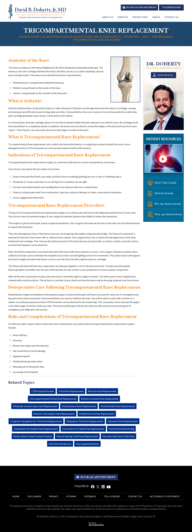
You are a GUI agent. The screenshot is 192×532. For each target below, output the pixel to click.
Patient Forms (163, 193)
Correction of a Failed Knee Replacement (83, 428)
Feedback (90, 496)
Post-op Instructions (168, 214)
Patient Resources (163, 139)
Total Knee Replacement (71, 391)
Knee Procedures (162, 36)
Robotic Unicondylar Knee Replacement (54, 413)
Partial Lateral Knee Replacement (79, 406)
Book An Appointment (141, 7)
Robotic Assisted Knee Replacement (99, 398)
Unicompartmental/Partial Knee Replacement (53, 398)
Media (156, 17)
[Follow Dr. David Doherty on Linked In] (103, 487)
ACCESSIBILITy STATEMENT (165, 496)
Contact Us (171, 17)
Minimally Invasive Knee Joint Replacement (35, 406)
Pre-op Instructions (167, 203)
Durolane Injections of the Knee (118, 436)
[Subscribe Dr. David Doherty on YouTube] (108, 487)
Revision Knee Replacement (102, 391)
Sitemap (71, 496)
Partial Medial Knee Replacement (117, 406)
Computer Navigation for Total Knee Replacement (36, 421)
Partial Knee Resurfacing (121, 428)
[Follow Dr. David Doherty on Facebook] (92, 487)
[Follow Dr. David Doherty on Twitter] (98, 487)
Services (123, 17)
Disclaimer (34, 496)
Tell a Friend (112, 496)
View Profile (165, 75)
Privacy (53, 496)
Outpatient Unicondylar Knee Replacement (36, 428)
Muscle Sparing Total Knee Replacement (77, 436)
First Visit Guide (165, 182)
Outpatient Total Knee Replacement (84, 421)
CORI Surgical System (43, 391)
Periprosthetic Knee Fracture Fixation (32, 436)
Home (15, 496)
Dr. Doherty (163, 64)
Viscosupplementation (87, 443)
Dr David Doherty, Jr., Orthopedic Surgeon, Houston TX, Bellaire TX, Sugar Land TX (69, 36)
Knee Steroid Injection (60, 443)
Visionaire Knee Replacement (123, 421)
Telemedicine (171, 7)
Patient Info (140, 17)
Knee (145, 36)
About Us (107, 17)
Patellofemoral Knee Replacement (96, 413)
